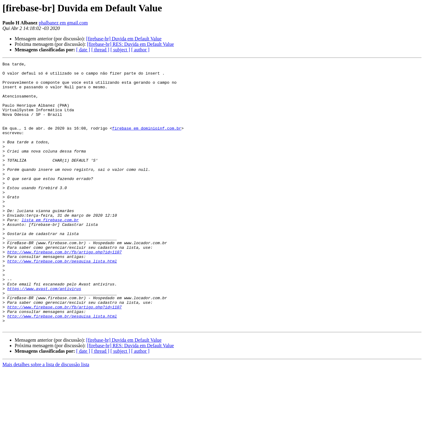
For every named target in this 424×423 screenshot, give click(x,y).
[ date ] (83, 49)
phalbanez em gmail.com (63, 22)
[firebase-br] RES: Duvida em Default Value (130, 44)
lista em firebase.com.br (50, 252)
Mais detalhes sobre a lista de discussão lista (45, 417)
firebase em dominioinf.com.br (146, 142)
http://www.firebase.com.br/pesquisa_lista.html (62, 301)
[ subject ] (120, 49)
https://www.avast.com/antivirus (44, 334)
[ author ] (140, 49)
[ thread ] (100, 49)
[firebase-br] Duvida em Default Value (124, 38)
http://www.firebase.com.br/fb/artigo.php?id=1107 (64, 290)
